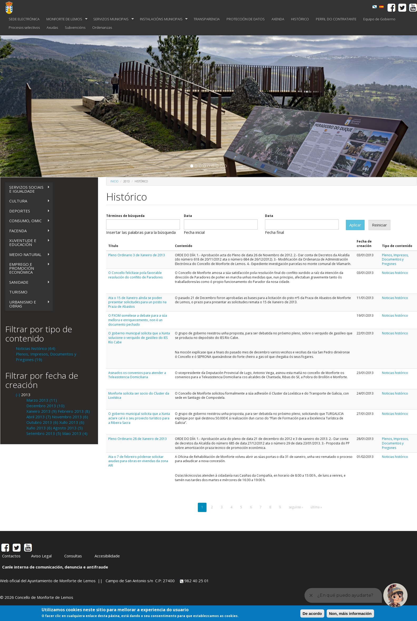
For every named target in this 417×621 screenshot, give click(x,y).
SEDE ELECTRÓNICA (24, 19)
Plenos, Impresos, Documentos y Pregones (395, 259)
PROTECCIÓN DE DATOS (246, 19)
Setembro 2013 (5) (43, 433)
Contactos (11, 555)
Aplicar (355, 224)
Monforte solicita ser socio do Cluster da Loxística (138, 395)
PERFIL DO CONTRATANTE (336, 19)
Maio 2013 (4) (74, 433)
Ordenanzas (102, 27)
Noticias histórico (395, 273)
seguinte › (296, 507)
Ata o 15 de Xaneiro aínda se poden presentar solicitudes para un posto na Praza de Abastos (137, 302)
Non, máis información (350, 613)
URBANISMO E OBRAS (27, 304)
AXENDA (278, 19)
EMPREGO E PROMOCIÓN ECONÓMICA (27, 268)
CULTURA (27, 201)
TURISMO (18, 292)
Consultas (73, 555)
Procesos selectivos (24, 27)
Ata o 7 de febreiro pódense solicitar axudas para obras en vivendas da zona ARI (138, 461)
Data (188, 216)
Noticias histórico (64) (35, 348)
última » (316, 507)
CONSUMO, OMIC (27, 221)
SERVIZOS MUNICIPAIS (112, 19)
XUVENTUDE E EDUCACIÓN (27, 242)
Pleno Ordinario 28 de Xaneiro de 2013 (137, 439)
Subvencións (75, 27)
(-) (18, 394)
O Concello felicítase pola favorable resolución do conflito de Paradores (135, 275)
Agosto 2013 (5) (68, 427)
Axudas (52, 27)
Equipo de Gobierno (379, 19)
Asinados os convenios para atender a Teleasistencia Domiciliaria (137, 375)
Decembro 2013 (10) (45, 405)
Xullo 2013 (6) (71, 422)
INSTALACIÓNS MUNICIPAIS (162, 19)
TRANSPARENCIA (207, 19)
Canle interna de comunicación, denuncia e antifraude (55, 567)
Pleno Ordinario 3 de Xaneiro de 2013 (136, 255)
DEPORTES (27, 211)
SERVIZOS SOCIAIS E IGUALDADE (27, 189)
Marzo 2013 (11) (41, 400)
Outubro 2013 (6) (42, 422)
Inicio (114, 181)
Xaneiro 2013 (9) (41, 411)
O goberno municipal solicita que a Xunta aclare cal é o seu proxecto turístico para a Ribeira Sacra (139, 418)
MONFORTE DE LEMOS (65, 19)
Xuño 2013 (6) (39, 427)
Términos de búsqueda (125, 216)
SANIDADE (27, 282)
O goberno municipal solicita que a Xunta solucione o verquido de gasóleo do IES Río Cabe (139, 337)
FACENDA (27, 231)
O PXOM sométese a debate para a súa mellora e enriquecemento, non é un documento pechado (137, 320)
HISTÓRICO (300, 19)
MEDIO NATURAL (27, 254)
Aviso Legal (41, 555)
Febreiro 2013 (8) (74, 411)
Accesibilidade (107, 555)
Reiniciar (379, 224)
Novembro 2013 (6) (70, 416)
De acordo (312, 613)
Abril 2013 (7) (38, 416)
